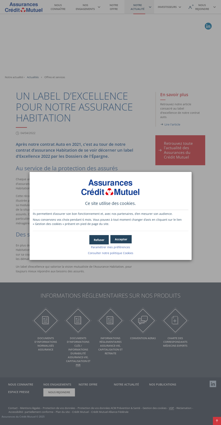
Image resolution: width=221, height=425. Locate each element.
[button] (121, 238)
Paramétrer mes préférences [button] (110, 246)
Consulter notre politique (110, 252)
